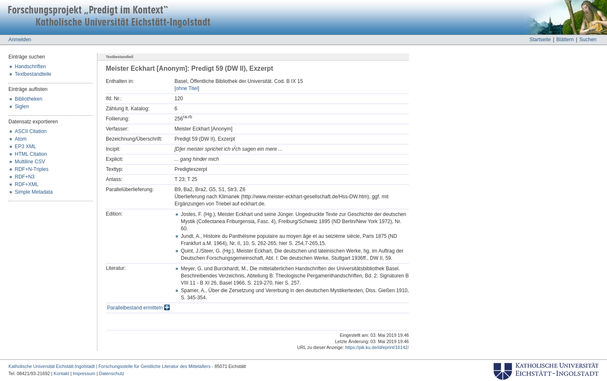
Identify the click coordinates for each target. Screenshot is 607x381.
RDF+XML (26, 184)
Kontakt (61, 373)
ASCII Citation (30, 131)
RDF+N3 (25, 177)
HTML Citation (31, 154)
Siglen (22, 106)
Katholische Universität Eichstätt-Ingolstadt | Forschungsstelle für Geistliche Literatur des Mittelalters (109, 366)
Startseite (540, 40)
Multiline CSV (30, 162)
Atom (21, 139)
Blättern (565, 40)
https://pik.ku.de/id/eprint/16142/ (377, 347)
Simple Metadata (34, 192)
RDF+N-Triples (31, 169)
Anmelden (19, 40)
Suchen (587, 40)
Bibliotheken (28, 99)
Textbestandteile (33, 74)
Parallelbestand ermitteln (138, 308)
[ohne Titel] (187, 88)
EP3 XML (25, 146)
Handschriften (30, 66)
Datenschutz (111, 373)
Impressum (84, 373)
